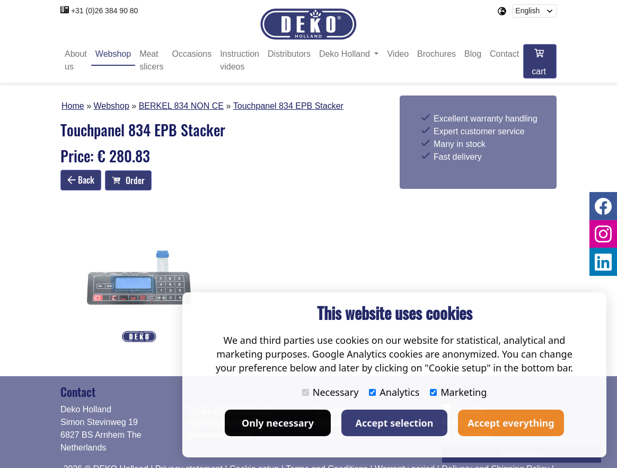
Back (80, 180)
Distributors (289, 54)
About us (76, 61)
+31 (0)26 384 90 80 (104, 10)
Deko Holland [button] (346, 54)
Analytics (394, 392)
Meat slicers (151, 61)
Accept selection (395, 423)
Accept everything (511, 423)
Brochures (436, 54)
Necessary (330, 392)
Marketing (458, 392)
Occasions (191, 54)
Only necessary (278, 423)
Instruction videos (239, 61)
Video (398, 54)
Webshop (113, 54)
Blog (472, 54)
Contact (504, 54)
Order (128, 180)
